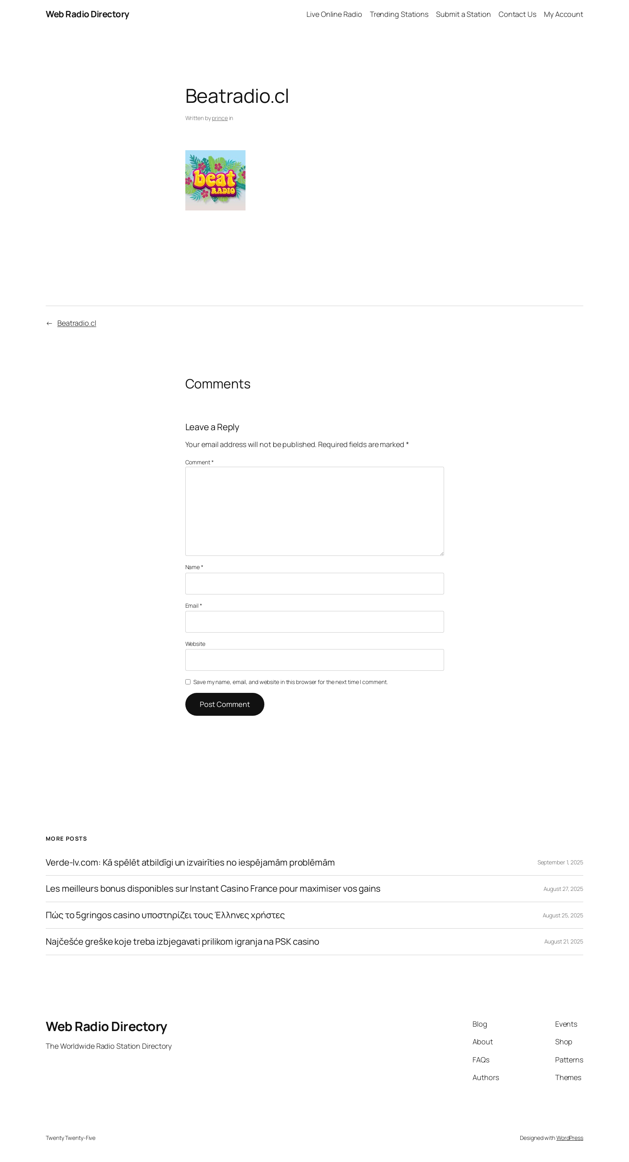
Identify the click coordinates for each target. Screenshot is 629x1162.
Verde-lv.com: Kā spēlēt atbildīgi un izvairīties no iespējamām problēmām (190, 863)
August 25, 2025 (563, 915)
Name (194, 567)
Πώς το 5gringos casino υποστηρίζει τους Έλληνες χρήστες (165, 915)
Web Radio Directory (87, 14)
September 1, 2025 (560, 862)
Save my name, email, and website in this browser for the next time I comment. (290, 682)
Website (195, 643)
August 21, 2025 (564, 941)
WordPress (569, 1138)
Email (193, 605)
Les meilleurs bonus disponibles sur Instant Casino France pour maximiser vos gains (213, 889)
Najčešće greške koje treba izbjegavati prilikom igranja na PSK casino (182, 942)
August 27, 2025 (564, 888)
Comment (199, 462)
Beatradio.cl (76, 323)
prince (219, 118)
